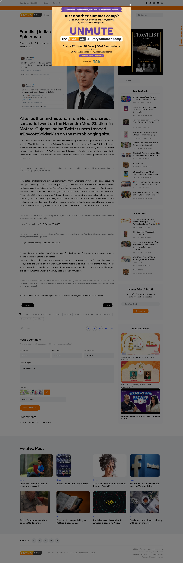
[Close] (91, 5)
